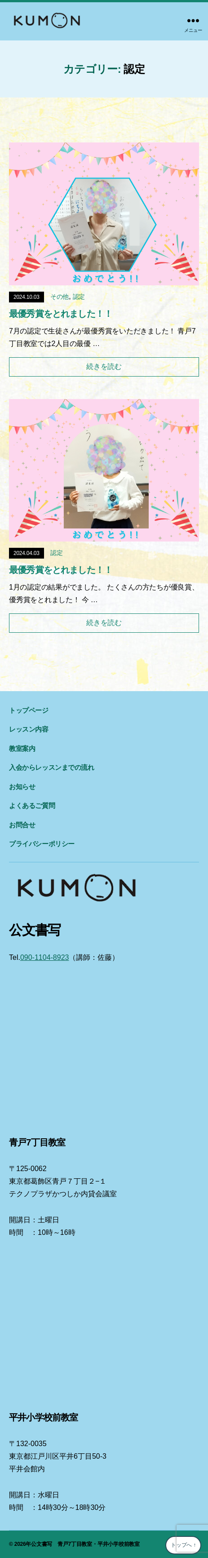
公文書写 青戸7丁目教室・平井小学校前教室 (85, 1544)
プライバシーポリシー (42, 844)
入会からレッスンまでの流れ (51, 767)
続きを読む (104, 366)
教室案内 (22, 748)
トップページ (29, 710)
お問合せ (22, 825)
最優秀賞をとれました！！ (60, 314)
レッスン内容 (29, 729)
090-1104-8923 (44, 957)
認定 (79, 296)
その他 (59, 296)
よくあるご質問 (32, 805)
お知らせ (22, 786)
